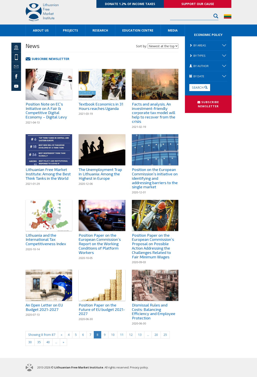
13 (140, 335)
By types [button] (207, 56)
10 (113, 335)
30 (30, 342)
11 (122, 335)
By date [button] (207, 76)
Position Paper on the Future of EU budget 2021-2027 (102, 309)
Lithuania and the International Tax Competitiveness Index (46, 239)
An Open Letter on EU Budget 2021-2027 (44, 307)
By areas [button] (207, 45)
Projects (70, 30)
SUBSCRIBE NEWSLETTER (208, 104)
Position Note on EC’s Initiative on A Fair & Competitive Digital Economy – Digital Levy (46, 110)
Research (100, 30)
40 (48, 342)
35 (39, 342)
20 (156, 335)
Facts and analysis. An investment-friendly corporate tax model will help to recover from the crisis (153, 113)
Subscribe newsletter (47, 59)
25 (165, 335)
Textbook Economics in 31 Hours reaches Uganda (101, 106)
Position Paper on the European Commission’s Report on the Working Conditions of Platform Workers (100, 244)
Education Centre (137, 30)
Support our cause (197, 4)
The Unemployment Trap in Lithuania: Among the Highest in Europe (100, 174)
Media (173, 30)
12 (131, 335)
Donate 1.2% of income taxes (130, 4)
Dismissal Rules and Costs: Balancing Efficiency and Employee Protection (153, 311)
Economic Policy (208, 35)
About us (41, 30)
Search (199, 87)
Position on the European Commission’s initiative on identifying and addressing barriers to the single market (155, 178)
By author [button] (207, 66)
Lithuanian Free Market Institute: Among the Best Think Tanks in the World (48, 174)
